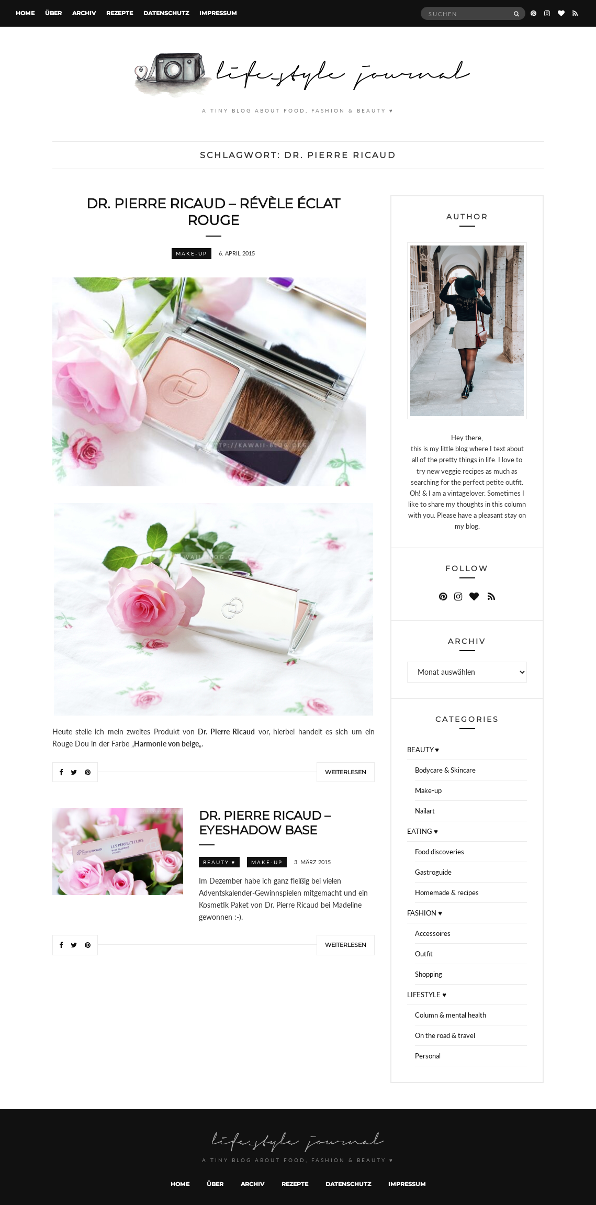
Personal (428, 1056)
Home (25, 13)
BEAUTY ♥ (219, 862)
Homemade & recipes (447, 892)
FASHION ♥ (424, 913)
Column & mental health (450, 1015)
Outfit (424, 954)
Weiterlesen (345, 772)
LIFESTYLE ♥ (426, 994)
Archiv (84, 13)
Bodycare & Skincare (445, 770)
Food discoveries (439, 851)
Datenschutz (166, 13)
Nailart (425, 811)
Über (53, 13)
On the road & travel (445, 1035)
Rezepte (119, 13)
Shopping (428, 974)
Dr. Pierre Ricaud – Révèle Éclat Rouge (213, 212)
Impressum (218, 13)
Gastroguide (433, 872)
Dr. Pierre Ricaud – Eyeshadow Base (265, 823)
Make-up (191, 253)
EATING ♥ (422, 831)
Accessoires (433, 933)
